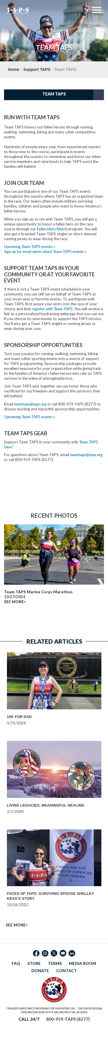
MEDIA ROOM (82, 963)
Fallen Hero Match (52, 229)
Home (13, 69)
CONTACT (66, 970)
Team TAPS (54, 93)
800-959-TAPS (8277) (68, 1019)
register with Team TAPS (52, 308)
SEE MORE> (15, 601)
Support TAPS (36, 69)
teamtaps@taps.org (30, 404)
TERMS (55, 963)
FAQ (16, 963)
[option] (54, 689)
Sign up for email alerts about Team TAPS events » (45, 251)
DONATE (40, 970)
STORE (34, 963)
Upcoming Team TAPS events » (29, 246)
